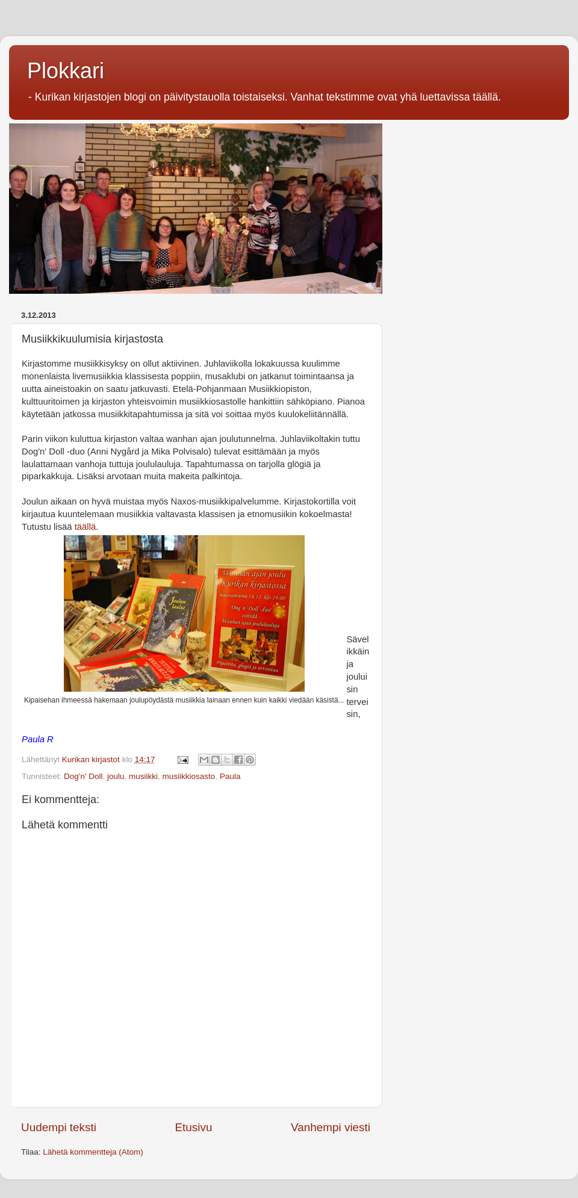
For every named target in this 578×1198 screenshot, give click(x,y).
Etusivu (194, 1127)
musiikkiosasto (189, 776)
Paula (230, 776)
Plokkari (65, 70)
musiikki (143, 776)
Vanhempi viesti (330, 1127)
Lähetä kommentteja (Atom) (93, 1151)
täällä (85, 527)
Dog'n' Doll (83, 776)
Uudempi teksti (58, 1127)
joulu (116, 776)
